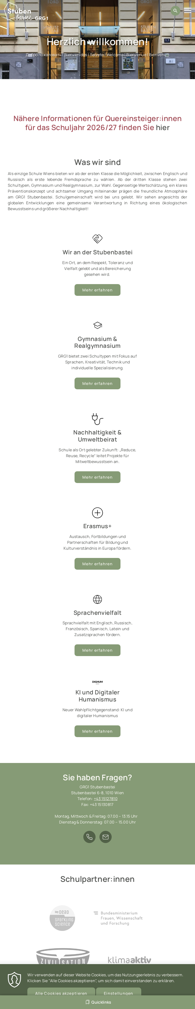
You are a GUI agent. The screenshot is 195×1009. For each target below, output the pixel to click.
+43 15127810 (106, 798)
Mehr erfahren (97, 383)
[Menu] (187, 11)
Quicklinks (101, 1002)
